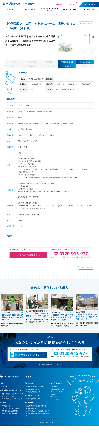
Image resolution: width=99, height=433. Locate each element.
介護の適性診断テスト (33, 399)
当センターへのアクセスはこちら (48, 364)
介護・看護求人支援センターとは (12, 394)
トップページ (5, 387)
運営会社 (53, 394)
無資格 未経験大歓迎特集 (9, 411)
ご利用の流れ (54, 387)
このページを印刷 (86, 23)
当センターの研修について (34, 387)
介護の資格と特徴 (31, 408)
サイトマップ (54, 397)
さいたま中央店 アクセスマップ (11, 399)
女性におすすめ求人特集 (9, 413)
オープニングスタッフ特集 (10, 408)
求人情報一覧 (5, 406)
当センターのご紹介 (7, 396)
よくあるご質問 (89, 9)
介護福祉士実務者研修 (33, 392)
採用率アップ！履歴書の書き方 (36, 406)
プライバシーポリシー (57, 392)
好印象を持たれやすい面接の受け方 (37, 411)
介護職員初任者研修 (32, 389)
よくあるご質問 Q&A (57, 389)
